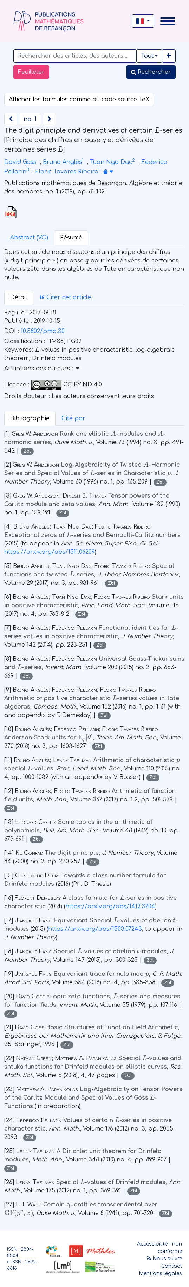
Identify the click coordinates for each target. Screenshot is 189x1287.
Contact (171, 1266)
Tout (147, 56)
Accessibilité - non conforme (159, 1247)
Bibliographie (30, 418)
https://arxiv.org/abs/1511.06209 (49, 552)
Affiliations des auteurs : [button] (41, 368)
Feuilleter (31, 72)
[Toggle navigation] (168, 21)
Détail (18, 297)
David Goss (20, 162)
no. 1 (30, 119)
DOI (128, 1075)
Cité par (73, 418)
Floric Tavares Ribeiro (66, 171)
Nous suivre (164, 1258)
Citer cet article (65, 297)
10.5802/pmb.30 (43, 331)
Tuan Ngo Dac (111, 162)
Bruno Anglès (62, 162)
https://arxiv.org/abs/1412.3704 (110, 906)
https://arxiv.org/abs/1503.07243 (95, 929)
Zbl (27, 451)
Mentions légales (160, 1273)
